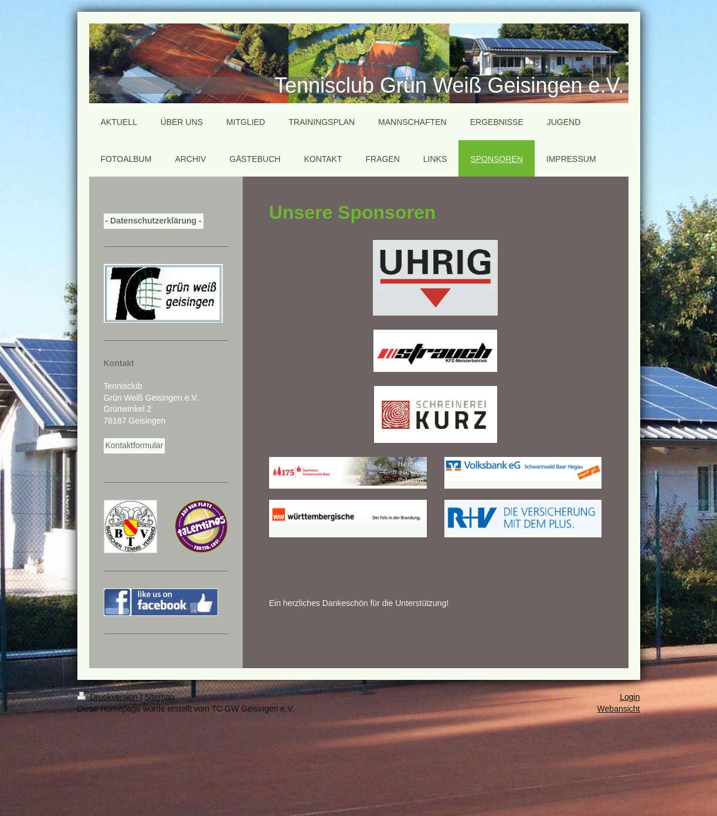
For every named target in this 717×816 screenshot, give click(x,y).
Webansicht (618, 708)
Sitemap (160, 697)
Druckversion (108, 697)
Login (630, 697)
